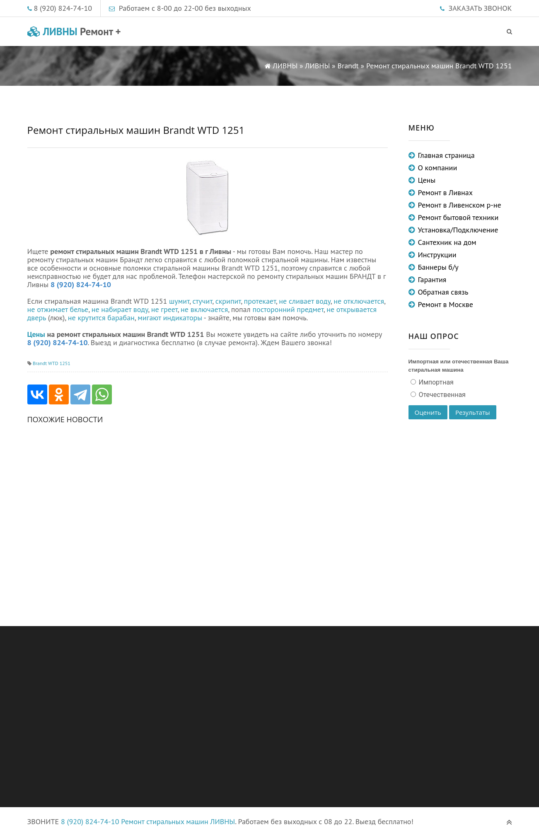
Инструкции (437, 254)
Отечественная (441, 395)
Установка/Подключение (458, 230)
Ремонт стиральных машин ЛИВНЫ (178, 821)
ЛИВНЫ (74, 31)
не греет (164, 309)
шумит (179, 301)
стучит (202, 301)
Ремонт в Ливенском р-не (459, 205)
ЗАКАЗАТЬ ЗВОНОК (480, 8)
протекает (260, 301)
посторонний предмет (287, 309)
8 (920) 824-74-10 (63, 8)
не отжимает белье (58, 309)
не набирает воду (120, 309)
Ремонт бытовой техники (458, 217)
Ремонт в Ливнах (445, 192)
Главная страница (446, 155)
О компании (437, 167)
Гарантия (432, 279)
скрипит (228, 301)
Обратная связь (443, 292)
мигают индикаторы (170, 317)
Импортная (435, 382)
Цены (36, 334)
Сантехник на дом (447, 242)
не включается (204, 309)
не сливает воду (305, 301)
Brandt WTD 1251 (51, 363)
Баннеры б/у (438, 267)
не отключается (359, 301)
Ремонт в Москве (445, 304)
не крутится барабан (101, 317)
